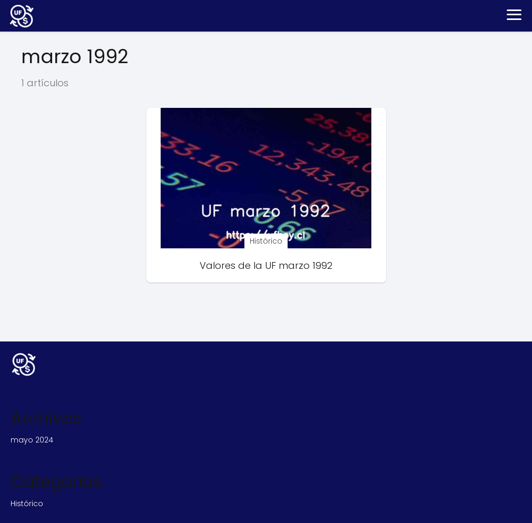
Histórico (27, 503)
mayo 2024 (32, 440)
